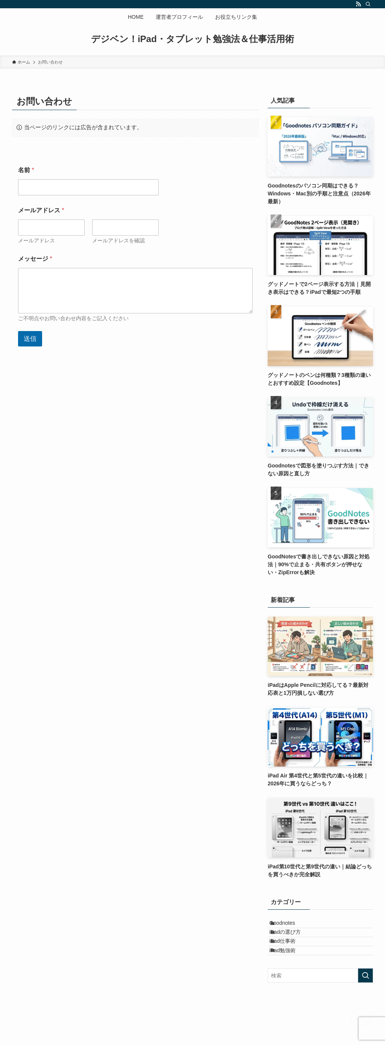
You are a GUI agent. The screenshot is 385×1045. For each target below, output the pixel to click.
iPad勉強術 (290, 973)
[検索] (368, 4)
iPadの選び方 (293, 942)
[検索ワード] (320, 1002)
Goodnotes (290, 926)
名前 (26, 170)
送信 (30, 338)
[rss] (358, 4)
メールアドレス (36, 240)
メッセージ (35, 259)
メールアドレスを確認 (118, 240)
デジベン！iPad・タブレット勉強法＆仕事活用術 (192, 39)
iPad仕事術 (290, 957)
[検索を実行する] (365, 1002)
